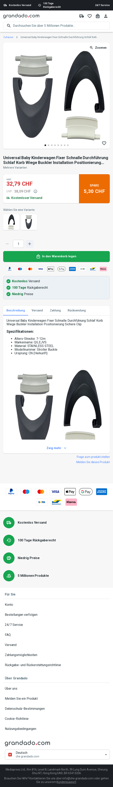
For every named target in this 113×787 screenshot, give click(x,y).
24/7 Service (102, 5)
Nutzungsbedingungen (56, 729)
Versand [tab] (37, 310)
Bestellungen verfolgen (56, 615)
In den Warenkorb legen (56, 256)
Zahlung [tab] (55, 310)
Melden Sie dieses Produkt (93, 462)
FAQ (56, 635)
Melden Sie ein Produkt (56, 699)
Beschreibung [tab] (15, 310)
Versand (56, 645)
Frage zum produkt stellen (93, 456)
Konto (56, 605)
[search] (61, 26)
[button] (57, 754)
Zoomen (98, 48)
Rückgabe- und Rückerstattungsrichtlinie (56, 665)
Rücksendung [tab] (76, 310)
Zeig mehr (56, 448)
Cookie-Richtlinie (56, 719)
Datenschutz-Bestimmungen (56, 709)
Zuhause (8, 37)
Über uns (56, 689)
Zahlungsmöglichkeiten (56, 655)
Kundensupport (66, 782)
